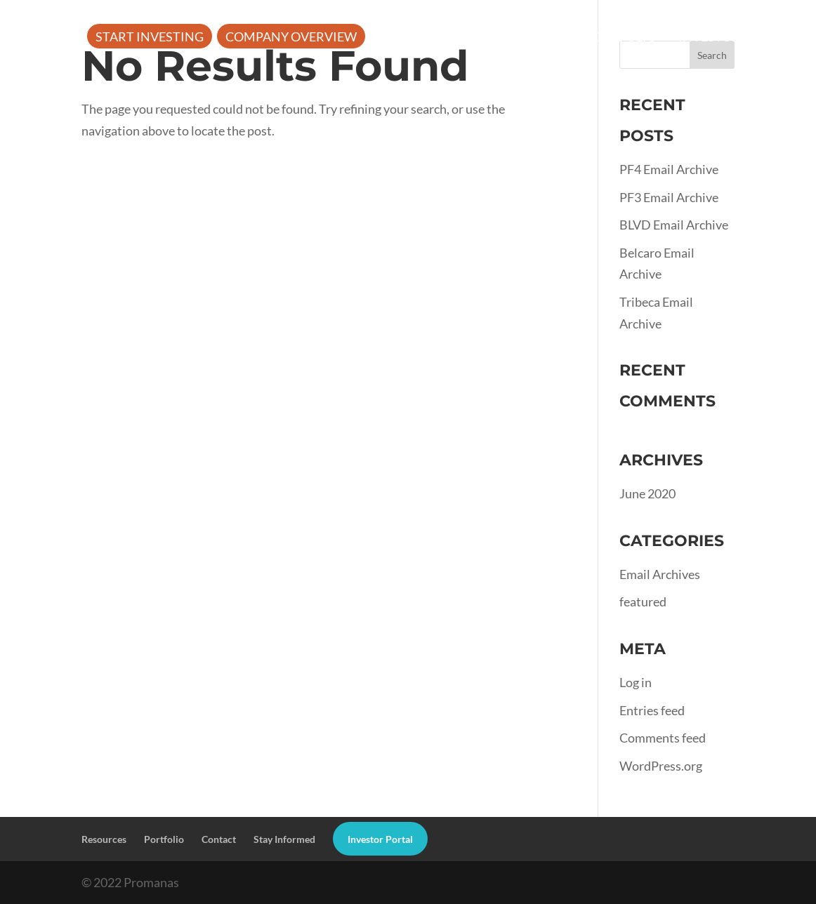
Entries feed (652, 710)
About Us (410, 38)
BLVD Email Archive (673, 224)
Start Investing (150, 38)
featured (642, 601)
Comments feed (662, 737)
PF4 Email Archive (668, 169)
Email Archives (659, 574)
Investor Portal (734, 38)
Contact (219, 839)
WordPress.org (660, 765)
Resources (513, 38)
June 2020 (647, 493)
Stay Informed (284, 839)
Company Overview (291, 38)
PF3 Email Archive (668, 197)
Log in (635, 682)
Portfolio (621, 38)
